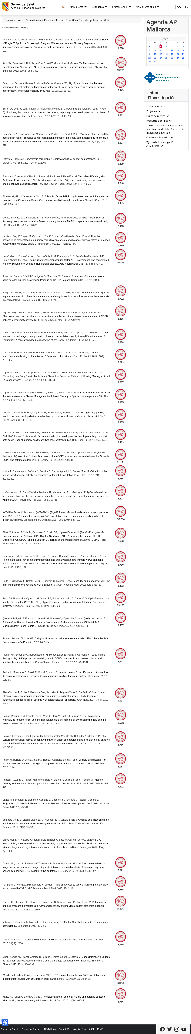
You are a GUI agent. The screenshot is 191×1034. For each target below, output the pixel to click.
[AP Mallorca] (85, 6)
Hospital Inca (79, 1029)
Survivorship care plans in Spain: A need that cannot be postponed (60, 159)
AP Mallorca (76, 6)
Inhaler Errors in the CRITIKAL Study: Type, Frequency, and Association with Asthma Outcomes (53, 602)
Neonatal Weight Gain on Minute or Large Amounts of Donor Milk (58, 939)
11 (166, 50)
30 (155, 61)
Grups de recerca (155, 116)
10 (161, 50)
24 (161, 58)
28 (183, 58)
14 (183, 50)
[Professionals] (129, 6)
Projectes (151, 111)
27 (178, 58)
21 (183, 54)
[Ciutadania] (105, 6)
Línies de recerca (155, 106)
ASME (100, 1029)
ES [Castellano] (186, 7)
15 (149, 54)
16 (155, 54)
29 (149, 61)
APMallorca (50, 1029)
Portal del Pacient (31, 1029)
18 (166, 54)
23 (155, 58)
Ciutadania (97, 6)
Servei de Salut (9, 1029)
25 (166, 58)
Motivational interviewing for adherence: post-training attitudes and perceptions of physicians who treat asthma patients (54, 720)
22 (149, 58)
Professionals (119, 6)
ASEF (91, 1029)
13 (178, 50)
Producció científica (157, 120)
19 (172, 54)
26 (172, 58)
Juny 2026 (166, 39)
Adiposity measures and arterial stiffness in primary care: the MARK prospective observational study (55, 221)
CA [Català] (179, 7)
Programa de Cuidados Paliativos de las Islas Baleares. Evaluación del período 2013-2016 (50, 803)
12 (172, 50)
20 (178, 54)
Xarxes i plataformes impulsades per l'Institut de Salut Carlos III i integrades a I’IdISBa (164, 129)
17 (161, 54)
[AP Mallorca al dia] (158, 6)
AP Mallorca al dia (146, 6)
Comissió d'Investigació (159, 137)
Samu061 (64, 1029)
